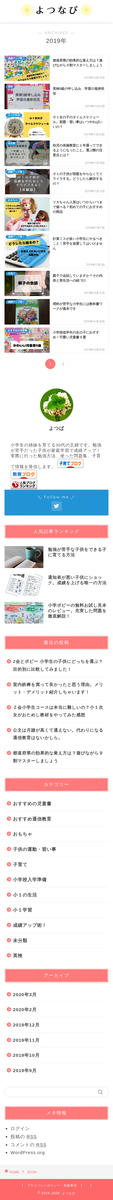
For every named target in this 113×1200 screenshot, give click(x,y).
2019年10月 (26, 1055)
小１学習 (22, 909)
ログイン (20, 1128)
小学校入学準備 (30, 879)
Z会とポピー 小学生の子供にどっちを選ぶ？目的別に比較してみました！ (58, 665)
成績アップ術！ (30, 925)
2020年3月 (25, 994)
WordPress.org (28, 1152)
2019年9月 (25, 1070)
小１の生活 (25, 894)
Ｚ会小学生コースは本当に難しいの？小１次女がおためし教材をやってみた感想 (58, 711)
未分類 (20, 940)
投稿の (24, 1136)
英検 (18, 955)
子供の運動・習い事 (34, 849)
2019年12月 (26, 1024)
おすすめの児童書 (32, 803)
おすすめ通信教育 (32, 818)
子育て (20, 864)
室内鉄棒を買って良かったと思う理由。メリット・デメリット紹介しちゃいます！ (58, 688)
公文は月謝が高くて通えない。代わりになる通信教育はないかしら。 (58, 734)
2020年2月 (25, 1009)
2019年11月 (26, 1040)
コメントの (28, 1144)
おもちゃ (22, 833)
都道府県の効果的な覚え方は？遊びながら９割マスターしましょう (58, 757)
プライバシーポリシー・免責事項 (52, 1185)
